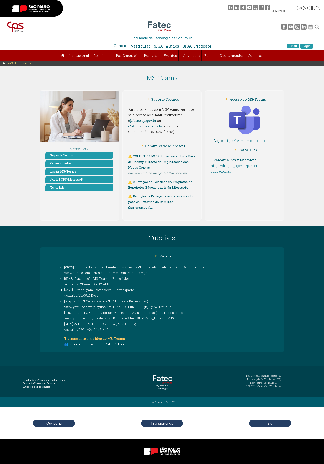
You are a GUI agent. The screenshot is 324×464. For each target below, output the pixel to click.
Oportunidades (232, 55)
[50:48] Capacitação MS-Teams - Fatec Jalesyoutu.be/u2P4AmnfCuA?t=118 (97, 281)
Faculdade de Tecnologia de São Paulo (162, 38)
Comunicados (60, 163)
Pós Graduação (128, 55)
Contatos (255, 55)
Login (306, 46)
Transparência (162, 423)
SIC (270, 423)
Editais (209, 55)
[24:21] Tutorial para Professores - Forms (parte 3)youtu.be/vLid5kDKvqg (101, 292)
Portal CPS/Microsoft (66, 179)
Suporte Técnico (62, 155)
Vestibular (140, 46)
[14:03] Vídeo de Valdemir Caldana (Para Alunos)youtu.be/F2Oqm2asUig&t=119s (100, 327)
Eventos (170, 55)
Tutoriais (57, 187)
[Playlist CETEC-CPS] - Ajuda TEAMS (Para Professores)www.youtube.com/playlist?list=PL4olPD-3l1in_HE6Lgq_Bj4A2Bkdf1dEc (117, 304)
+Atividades (190, 55)
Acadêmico (102, 55)
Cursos (120, 45)
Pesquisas (152, 55)
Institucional (79, 55)
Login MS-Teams (63, 171)
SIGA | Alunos (166, 46)
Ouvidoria (54, 423)
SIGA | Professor (197, 46)
